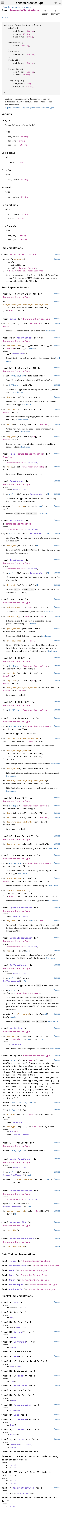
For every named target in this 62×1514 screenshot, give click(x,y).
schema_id (12, 616)
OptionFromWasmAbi (21, 907)
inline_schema (15, 641)
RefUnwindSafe (17, 1265)
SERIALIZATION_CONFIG (22, 1102)
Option (22, 268)
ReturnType (15, 726)
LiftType (14, 710)
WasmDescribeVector (22, 1238)
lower (10, 397)
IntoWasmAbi (17, 520)
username (26, 7)
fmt (8, 323)
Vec (41, 424)
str (45, 607)
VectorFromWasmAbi (21, 1159)
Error (32, 348)
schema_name (13, 607)
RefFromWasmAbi (19, 965)
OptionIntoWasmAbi (21, 937)
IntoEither (20, 1385)
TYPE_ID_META (17, 376)
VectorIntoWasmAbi (21, 1190)
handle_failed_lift (18, 890)
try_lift (12, 409)
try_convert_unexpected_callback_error (25, 304)
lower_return (14, 878)
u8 (46, 424)
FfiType (13, 385)
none (9, 951)
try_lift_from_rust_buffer (22, 687)
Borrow (18, 1332)
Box (8, 1182)
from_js (11, 1126)
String (30, 31)
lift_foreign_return (18, 750)
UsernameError (35, 271)
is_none (11, 920)
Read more (50, 330)
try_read (12, 436)
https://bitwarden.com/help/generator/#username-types (29, 107)
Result (13, 271)
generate (19, 259)
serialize (12, 1036)
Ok (29, 1039)
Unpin (12, 1279)
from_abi (20, 506)
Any (16, 1302)
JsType (13, 1110)
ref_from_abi (22, 1014)
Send (11, 1270)
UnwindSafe (15, 1289)
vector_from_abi (24, 1179)
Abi (11, 494)
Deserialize (23, 337)
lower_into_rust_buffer (20, 822)
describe (12, 1230)
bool (32, 641)
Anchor (13, 990)
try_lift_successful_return (22, 738)
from (9, 467)
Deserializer (18, 354)
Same (16, 1414)
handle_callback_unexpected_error (26, 780)
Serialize (32, 462)
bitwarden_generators (11, 7)
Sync (11, 1275)
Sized (23, 1308)
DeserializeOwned (20, 490)
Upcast (22, 1439)
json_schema (13, 628)
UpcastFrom (15, 1445)
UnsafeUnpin (16, 1284)
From (12, 453)
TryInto (22, 1429)
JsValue (7, 457)
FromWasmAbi (17, 481)
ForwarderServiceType (28, 3)
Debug (13, 318)
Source (5, 17)
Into (12, 1132)
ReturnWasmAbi (22, 1405)
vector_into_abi (16, 1211)
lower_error (13, 844)
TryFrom (22, 1419)
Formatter (35, 323)
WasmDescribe (18, 1222)
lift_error (13, 768)
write (10, 424)
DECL (12, 1060)
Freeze (13, 1260)
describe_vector (16, 1246)
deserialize (13, 345)
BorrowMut (20, 1341)
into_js (11, 1114)
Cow (29, 607)
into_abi (12, 545)
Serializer (17, 1044)
